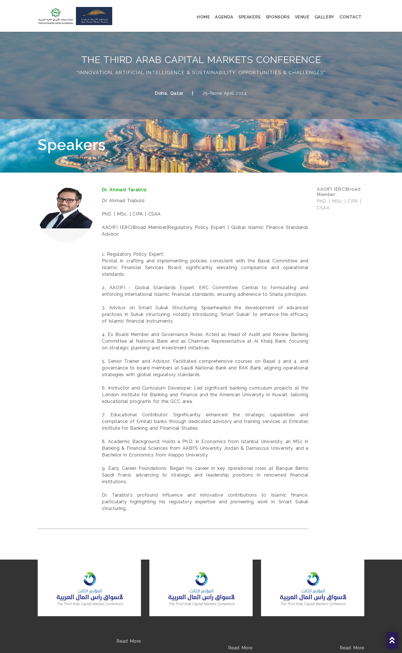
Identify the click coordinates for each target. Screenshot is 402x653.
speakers (249, 17)
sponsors (278, 17)
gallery (324, 17)
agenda (224, 17)
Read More (128, 641)
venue (302, 17)
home (203, 17)
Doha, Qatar (169, 93)
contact (350, 17)
